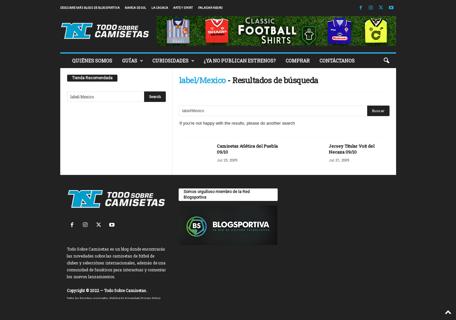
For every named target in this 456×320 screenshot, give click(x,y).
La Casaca (159, 8)
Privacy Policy (150, 298)
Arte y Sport (183, 8)
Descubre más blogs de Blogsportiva (90, 8)
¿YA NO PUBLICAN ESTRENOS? (240, 61)
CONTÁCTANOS (337, 61)
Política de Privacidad (124, 298)
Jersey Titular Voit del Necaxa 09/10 (351, 149)
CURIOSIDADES (173, 61)
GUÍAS (132, 61)
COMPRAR (298, 61)
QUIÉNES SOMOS (92, 61)
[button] (386, 61)
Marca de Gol (135, 8)
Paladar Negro (210, 8)
